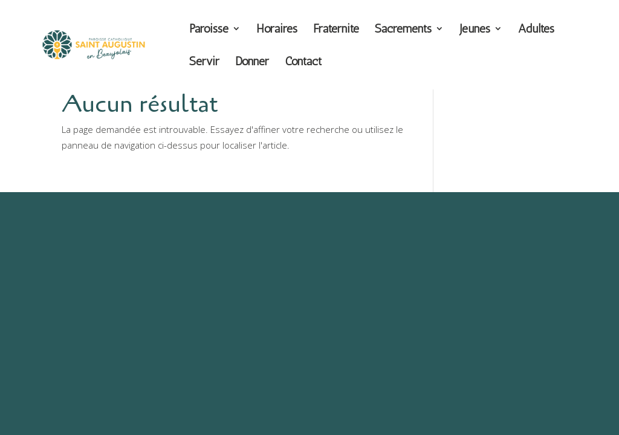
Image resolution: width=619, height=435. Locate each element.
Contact (303, 62)
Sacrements (403, 30)
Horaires (276, 30)
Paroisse (208, 30)
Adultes (536, 30)
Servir (204, 62)
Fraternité (336, 30)
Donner (252, 62)
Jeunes (474, 30)
